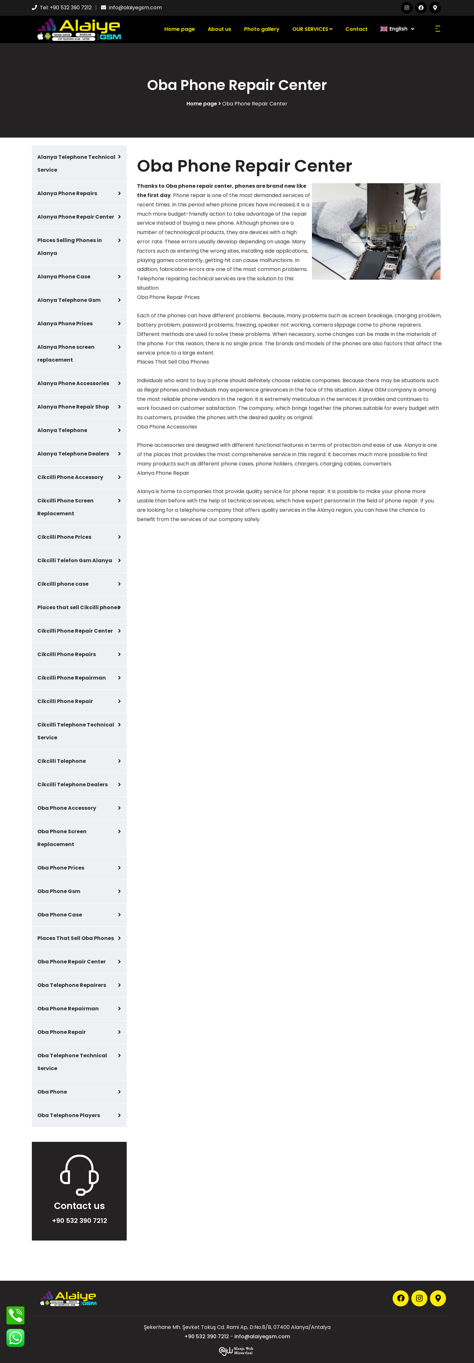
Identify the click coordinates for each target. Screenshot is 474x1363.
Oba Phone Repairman (68, 1008)
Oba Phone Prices (60, 867)
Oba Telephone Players (68, 1115)
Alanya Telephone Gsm (69, 300)
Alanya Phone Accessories (73, 383)
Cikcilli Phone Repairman (71, 678)
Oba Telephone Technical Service (72, 1062)
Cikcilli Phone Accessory (70, 477)
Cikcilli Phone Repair (65, 701)
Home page (179, 29)
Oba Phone (52, 1092)
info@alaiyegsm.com (135, 7)
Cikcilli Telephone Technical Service (75, 731)
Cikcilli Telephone (61, 761)
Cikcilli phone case (62, 584)
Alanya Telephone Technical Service (76, 163)
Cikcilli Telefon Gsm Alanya (74, 560)
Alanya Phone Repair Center (75, 217)
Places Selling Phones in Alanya (69, 247)
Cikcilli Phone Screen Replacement (65, 507)
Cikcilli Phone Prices (64, 537)
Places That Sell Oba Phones (75, 938)
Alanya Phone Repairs (67, 193)
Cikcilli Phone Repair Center (75, 631)
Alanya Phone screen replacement (66, 353)
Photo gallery (261, 29)
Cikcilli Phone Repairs (66, 654)
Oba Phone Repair (61, 1032)
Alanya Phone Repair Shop (73, 407)
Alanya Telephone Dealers (73, 453)
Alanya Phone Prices (65, 323)
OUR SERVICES (312, 29)
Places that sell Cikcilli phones (78, 607)
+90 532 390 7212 (71, 7)
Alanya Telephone (62, 430)
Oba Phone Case (59, 914)
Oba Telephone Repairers (71, 985)
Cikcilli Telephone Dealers (72, 784)
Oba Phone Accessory (66, 808)
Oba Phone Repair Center (71, 961)
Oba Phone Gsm (58, 891)
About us (219, 29)
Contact (356, 29)
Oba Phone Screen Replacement (62, 838)
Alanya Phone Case (63, 276)
